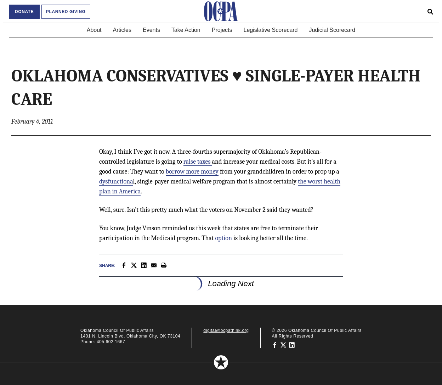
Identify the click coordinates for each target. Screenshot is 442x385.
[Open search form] (430, 11)
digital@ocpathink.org (226, 330)
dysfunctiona (116, 181)
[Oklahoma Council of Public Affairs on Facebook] (275, 344)
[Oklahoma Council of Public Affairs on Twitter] (283, 344)
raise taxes (197, 161)
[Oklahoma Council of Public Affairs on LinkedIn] (292, 344)
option (223, 238)
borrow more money (192, 171)
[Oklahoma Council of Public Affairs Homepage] (221, 11)
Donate (24, 11)
